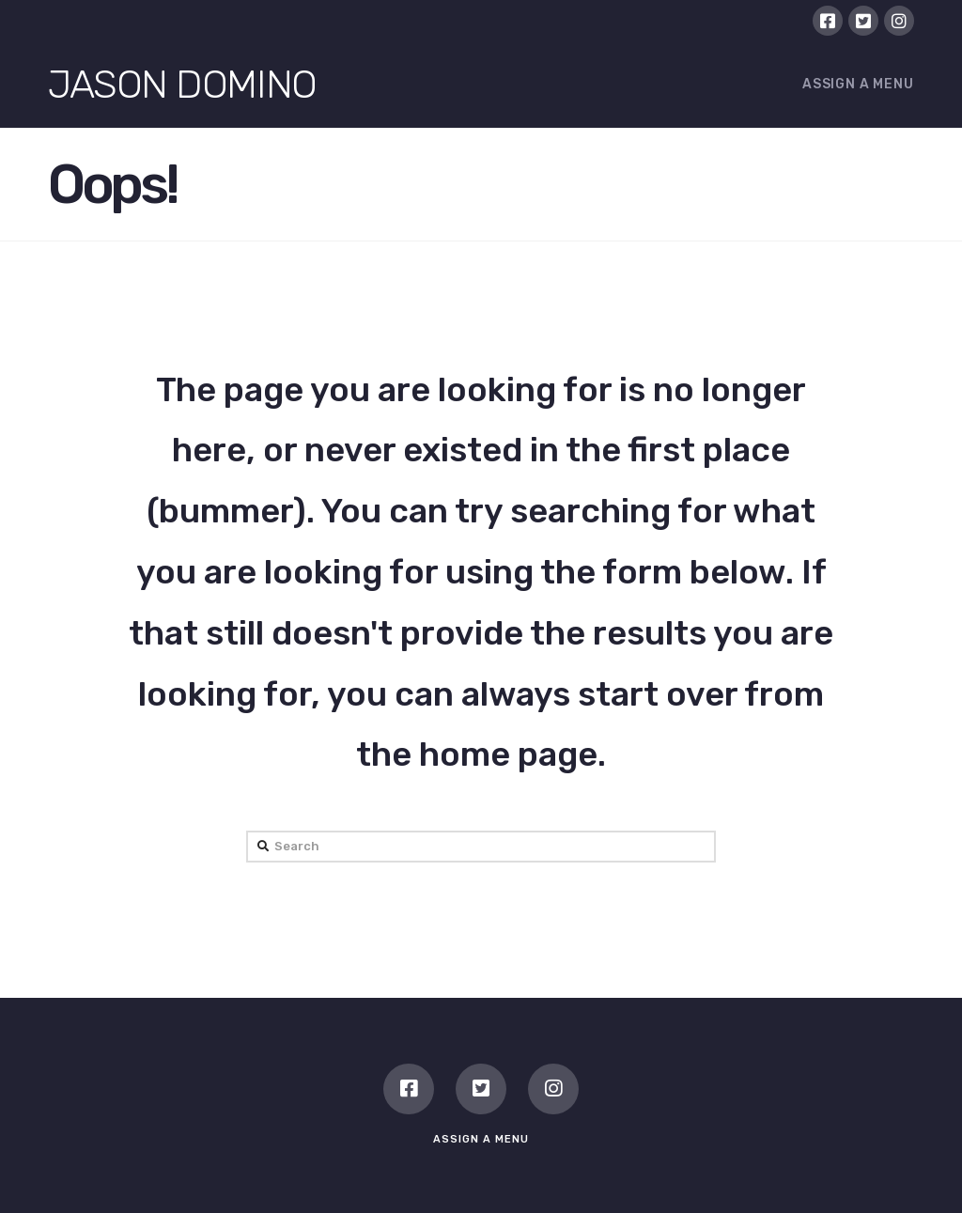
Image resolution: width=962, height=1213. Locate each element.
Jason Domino (182, 84)
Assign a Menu (858, 84)
